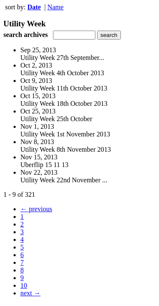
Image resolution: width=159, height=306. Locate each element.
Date (34, 7)
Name (55, 7)
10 (23, 285)
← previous (36, 208)
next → (30, 293)
